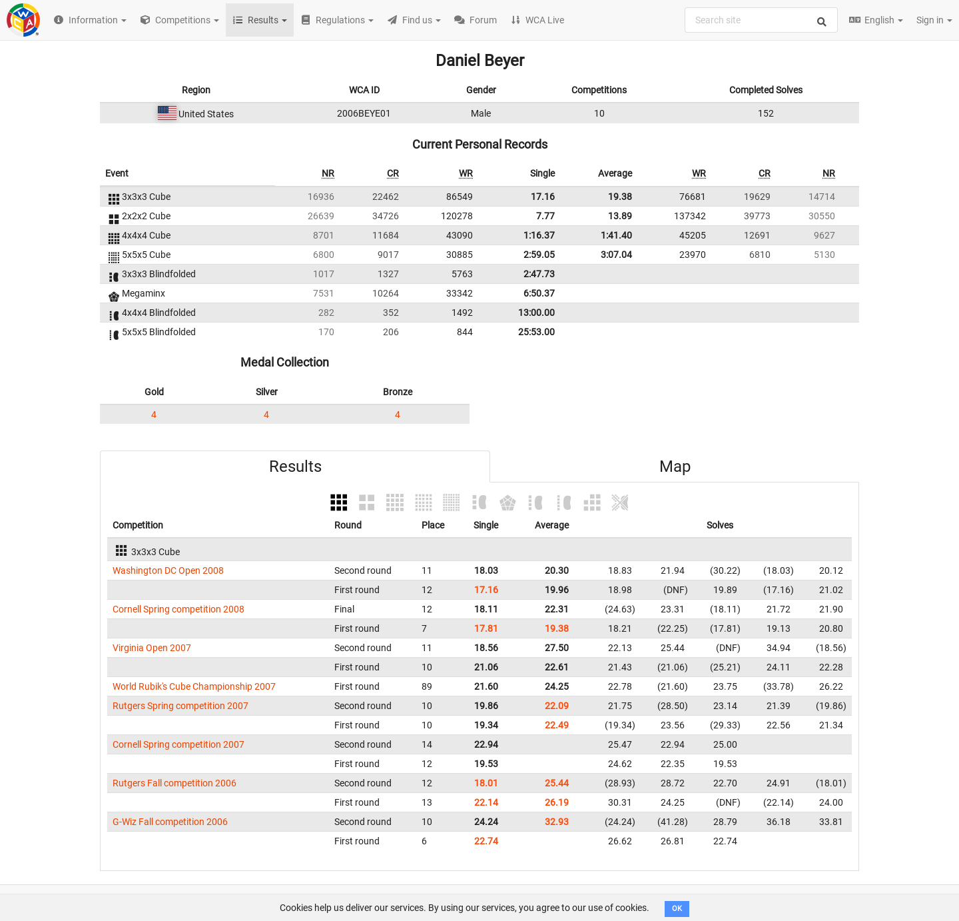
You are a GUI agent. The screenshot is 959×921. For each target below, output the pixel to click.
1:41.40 (616, 235)
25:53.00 (536, 332)
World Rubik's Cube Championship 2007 (194, 686)
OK (677, 908)
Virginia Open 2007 (152, 647)
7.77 (545, 216)
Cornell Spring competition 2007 (178, 744)
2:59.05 (539, 254)
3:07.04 (616, 254)
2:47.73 (539, 274)
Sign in (934, 20)
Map (675, 466)
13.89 (620, 216)
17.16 (543, 196)
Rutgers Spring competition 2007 (180, 705)
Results (295, 466)
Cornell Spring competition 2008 (178, 609)
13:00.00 (536, 312)
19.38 (620, 196)
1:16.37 (539, 235)
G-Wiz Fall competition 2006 (170, 821)
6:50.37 (539, 293)
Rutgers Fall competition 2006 (174, 783)
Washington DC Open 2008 (168, 570)
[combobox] (761, 20)
